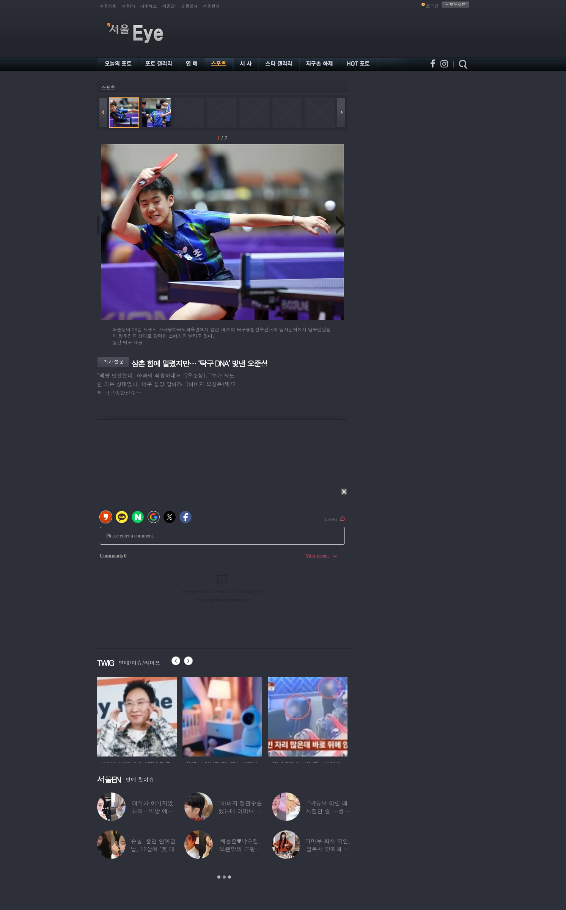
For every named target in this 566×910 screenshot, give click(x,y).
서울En (169, 6)
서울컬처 (211, 6)
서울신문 (108, 6)
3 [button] (229, 877)
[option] (128, 715)
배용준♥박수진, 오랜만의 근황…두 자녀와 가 (240, 849)
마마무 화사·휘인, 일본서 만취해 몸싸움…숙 (327, 849)
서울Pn (128, 6)
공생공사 (189, 6)
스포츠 (108, 87)
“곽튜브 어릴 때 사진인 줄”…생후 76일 (328, 811)
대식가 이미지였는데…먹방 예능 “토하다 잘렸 (152, 811)
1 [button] (218, 877)
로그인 (432, 6)
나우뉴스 (148, 6)
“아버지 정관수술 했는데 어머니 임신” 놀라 (240, 811)
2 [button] (224, 877)
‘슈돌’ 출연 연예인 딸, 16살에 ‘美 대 (152, 845)
